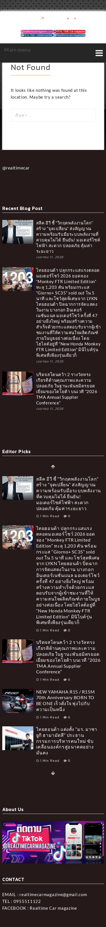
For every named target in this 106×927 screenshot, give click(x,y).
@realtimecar (16, 167)
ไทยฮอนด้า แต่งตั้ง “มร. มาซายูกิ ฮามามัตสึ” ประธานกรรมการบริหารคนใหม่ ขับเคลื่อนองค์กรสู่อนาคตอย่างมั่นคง (66, 740)
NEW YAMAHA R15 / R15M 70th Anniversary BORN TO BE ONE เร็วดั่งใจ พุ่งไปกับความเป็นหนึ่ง (65, 700)
